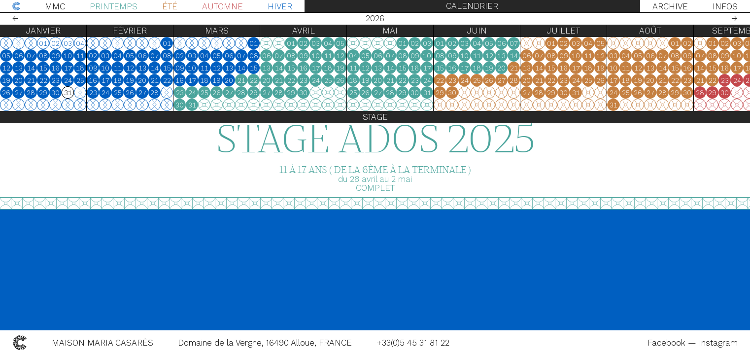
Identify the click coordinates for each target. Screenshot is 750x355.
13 (19, 68)
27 (19, 93)
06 (18, 56)
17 (68, 68)
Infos (725, 6)
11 (80, 56)
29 (43, 93)
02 (93, 56)
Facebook (668, 343)
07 (31, 56)
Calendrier (472, 6)
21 (31, 80)
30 (55, 93)
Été (169, 6)
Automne (222, 6)
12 (6, 68)
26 (6, 93)
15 (43, 68)
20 (18, 80)
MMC (55, 6)
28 (31, 93)
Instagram (718, 343)
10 (68, 56)
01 (167, 43)
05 (6, 56)
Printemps (113, 6)
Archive (670, 6)
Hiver (280, 6)
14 (31, 68)
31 (192, 105)
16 (55, 68)
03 (105, 56)
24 (68, 80)
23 (56, 80)
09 (55, 56)
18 (80, 68)
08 (43, 56)
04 (117, 56)
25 (80, 80)
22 (43, 80)
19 (6, 80)
